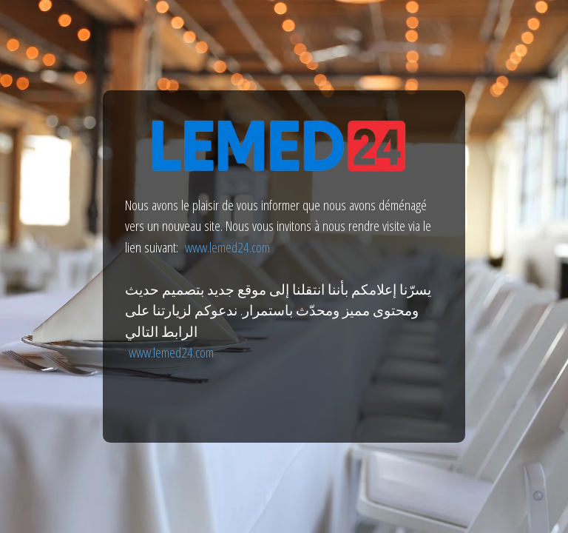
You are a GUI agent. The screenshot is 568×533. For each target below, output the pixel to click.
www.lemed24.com (227, 247)
